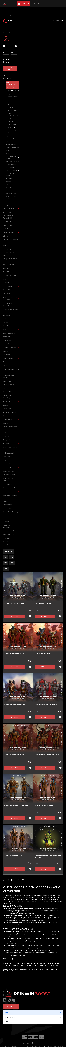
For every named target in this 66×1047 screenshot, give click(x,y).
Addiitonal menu (10, 1017)
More (6, 1012)
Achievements (40, 16)
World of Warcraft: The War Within (21, 16)
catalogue (23, 4)
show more (20, 880)
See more (14, 616)
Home (5, 16)
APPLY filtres (10, 68)
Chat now (11, 1006)
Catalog (7, 1021)
